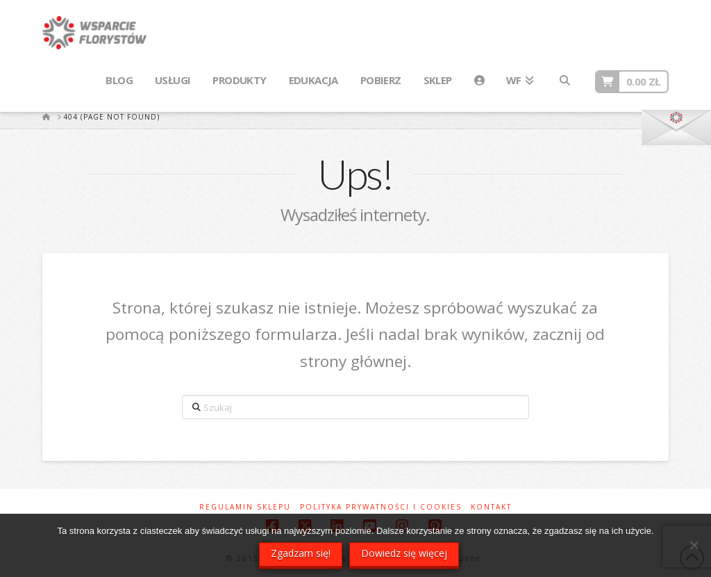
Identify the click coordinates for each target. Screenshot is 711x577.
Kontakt (491, 507)
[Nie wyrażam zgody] (694, 545)
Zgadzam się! (301, 553)
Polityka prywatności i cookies (381, 507)
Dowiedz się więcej (404, 553)
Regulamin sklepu (245, 507)
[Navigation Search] (563, 80)
